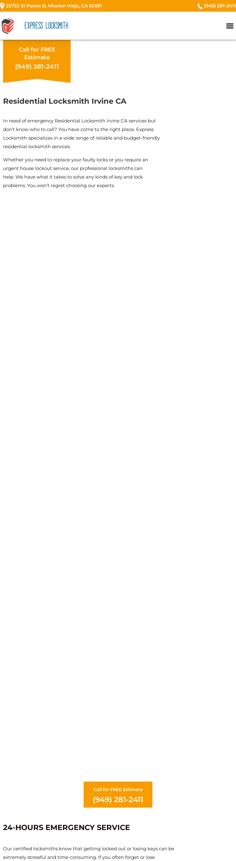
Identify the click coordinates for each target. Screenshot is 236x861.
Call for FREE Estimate (118, 795)
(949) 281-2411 (37, 66)
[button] (230, 26)
